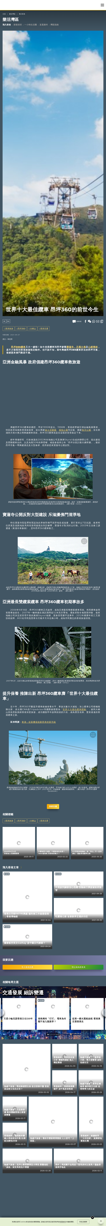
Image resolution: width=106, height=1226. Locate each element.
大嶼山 (33, 328)
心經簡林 (93, 347)
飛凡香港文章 (11, 867)
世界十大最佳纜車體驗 (74, 709)
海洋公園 (86, 430)
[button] (48, 1034)
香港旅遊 (9, 328)
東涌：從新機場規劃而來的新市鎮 (39, 722)
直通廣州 (44, 25)
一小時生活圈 (30, 25)
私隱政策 (63, 1222)
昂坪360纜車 (18, 347)
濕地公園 (63, 430)
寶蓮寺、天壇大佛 (76, 347)
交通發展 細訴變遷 (23, 993)
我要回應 (53, 806)
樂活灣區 (12, 14)
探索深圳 (18, 25)
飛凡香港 (22, 14)
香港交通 (44, 328)
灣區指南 (54, 25)
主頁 (4, 14)
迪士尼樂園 (50, 430)
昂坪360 (21, 328)
